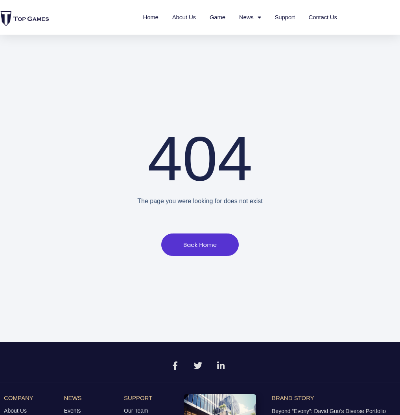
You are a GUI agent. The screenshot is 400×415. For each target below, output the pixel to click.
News (250, 17)
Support (285, 17)
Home (151, 17)
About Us (184, 17)
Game (217, 17)
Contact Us (323, 17)
